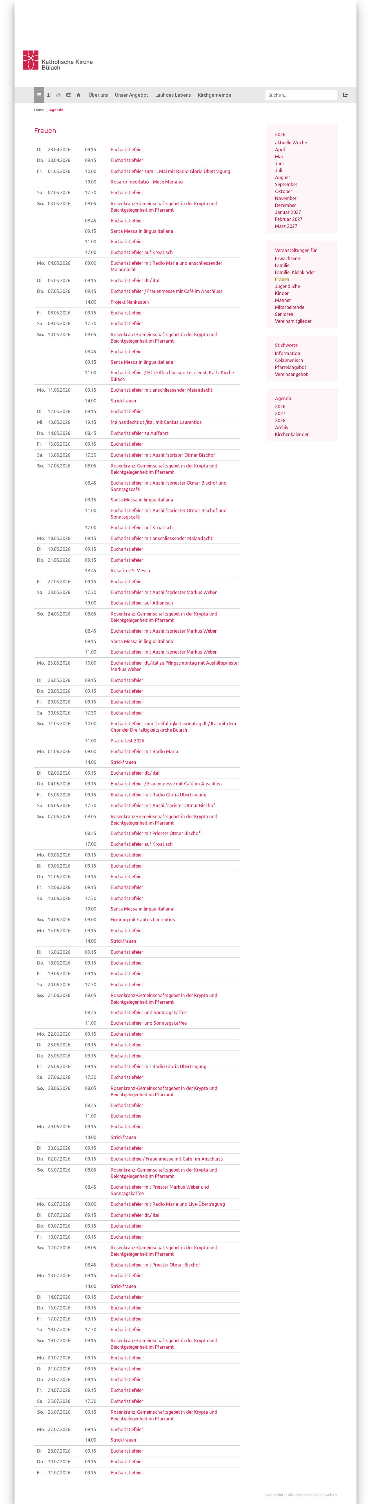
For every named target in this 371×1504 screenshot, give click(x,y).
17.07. (59, 1318)
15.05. (59, 444)
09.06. (59, 865)
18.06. (59, 962)
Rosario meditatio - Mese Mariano (147, 181)
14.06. (59, 919)
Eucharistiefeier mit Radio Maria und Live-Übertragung (168, 1204)
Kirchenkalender (292, 434)
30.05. (59, 712)
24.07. (59, 1390)
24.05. (59, 613)
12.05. (59, 411)
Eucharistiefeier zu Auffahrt (139, 433)
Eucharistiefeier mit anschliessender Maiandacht (161, 390)
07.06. (59, 816)
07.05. (59, 291)
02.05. (59, 192)
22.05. (59, 581)
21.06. (59, 995)
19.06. (59, 973)
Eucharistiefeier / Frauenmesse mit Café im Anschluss (167, 291)
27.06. (59, 1077)
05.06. (59, 794)
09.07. (59, 1225)
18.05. (59, 538)
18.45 (90, 570)
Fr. (39, 171)
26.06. (59, 1066)
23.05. (59, 592)
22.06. (59, 1034)
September (286, 184)
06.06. (59, 805)
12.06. (59, 887)
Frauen (282, 279)
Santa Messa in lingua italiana (142, 231)
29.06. (59, 1126)
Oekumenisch (289, 360)
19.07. (59, 1340)
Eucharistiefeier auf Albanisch (142, 602)
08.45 (90, 220)
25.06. (59, 1055)
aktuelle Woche (291, 142)
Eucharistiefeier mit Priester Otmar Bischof (155, 833)
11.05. (59, 390)
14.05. (59, 433)
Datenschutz (275, 1495)
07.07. (59, 1215)
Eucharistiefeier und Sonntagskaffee (149, 1012)
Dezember (285, 205)
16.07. (59, 1307)
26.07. (59, 1412)
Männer (283, 300)
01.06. (59, 751)
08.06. (59, 854)
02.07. (59, 1158)
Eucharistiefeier (127, 149)
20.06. (59, 984)
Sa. (40, 192)
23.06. (59, 1044)
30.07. (59, 1461)
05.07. (59, 1169)
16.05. (59, 455)
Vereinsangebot (291, 374)
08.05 (90, 203)
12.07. (59, 1247)
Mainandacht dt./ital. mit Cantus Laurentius (156, 422)
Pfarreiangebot (290, 367)
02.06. (59, 773)
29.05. (59, 701)
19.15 (90, 422)
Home (39, 110)
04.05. (59, 263)
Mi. (40, 422)
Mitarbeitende (289, 307)
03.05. (59, 203)
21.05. (59, 560)
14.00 (90, 302)
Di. (39, 149)
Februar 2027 (289, 219)
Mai (279, 156)
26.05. (59, 680)
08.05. (59, 312)
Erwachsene (287, 258)
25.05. (59, 662)
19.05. (59, 549)
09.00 (90, 263)
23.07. (59, 1379)
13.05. (59, 422)
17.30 (90, 192)
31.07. (59, 1472)
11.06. (59, 876)
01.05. (59, 171)
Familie (282, 265)
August (282, 177)
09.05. (59, 323)
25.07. (59, 1401)
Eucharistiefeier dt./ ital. (135, 280)
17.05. (59, 465)
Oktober (283, 191)
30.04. (59, 160)
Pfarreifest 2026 (127, 740)
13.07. (59, 1275)
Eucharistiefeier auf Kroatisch (142, 252)
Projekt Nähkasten (130, 302)
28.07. (59, 1450)
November (286, 198)
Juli (278, 170)
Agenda (56, 110)
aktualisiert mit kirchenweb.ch (312, 1495)
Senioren (284, 314)
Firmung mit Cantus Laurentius (143, 919)
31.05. (59, 723)
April (280, 149)
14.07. (59, 1297)
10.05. (59, 334)
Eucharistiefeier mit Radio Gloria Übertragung (158, 794)
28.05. (59, 691)
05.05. (59, 280)
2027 (280, 413)
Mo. (41, 263)
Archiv (281, 427)
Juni (279, 163)
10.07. (59, 1236)
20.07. (59, 1357)
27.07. (59, 1429)
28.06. (59, 1088)
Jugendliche (287, 286)
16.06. (59, 952)
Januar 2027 (288, 212)
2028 (280, 420)
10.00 (90, 171)
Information (287, 353)
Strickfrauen (123, 400)
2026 (280, 406)
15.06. (59, 930)
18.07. (59, 1329)
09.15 (90, 149)
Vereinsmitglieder (293, 321)
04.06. (59, 783)
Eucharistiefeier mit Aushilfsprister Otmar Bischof (163, 455)
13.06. (59, 898)
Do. (40, 160)
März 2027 (286, 226)
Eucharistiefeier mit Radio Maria (144, 751)
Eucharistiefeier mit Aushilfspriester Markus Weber (164, 592)
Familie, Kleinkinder (295, 272)
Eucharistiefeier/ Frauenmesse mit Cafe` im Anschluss (167, 1158)
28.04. (59, 149)
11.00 (90, 241)
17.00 (90, 252)
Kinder (282, 293)
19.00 (90, 181)
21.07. (59, 1368)
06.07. (59, 1204)
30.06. (59, 1148)
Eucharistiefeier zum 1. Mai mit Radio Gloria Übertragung (170, 171)
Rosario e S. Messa (130, 570)
